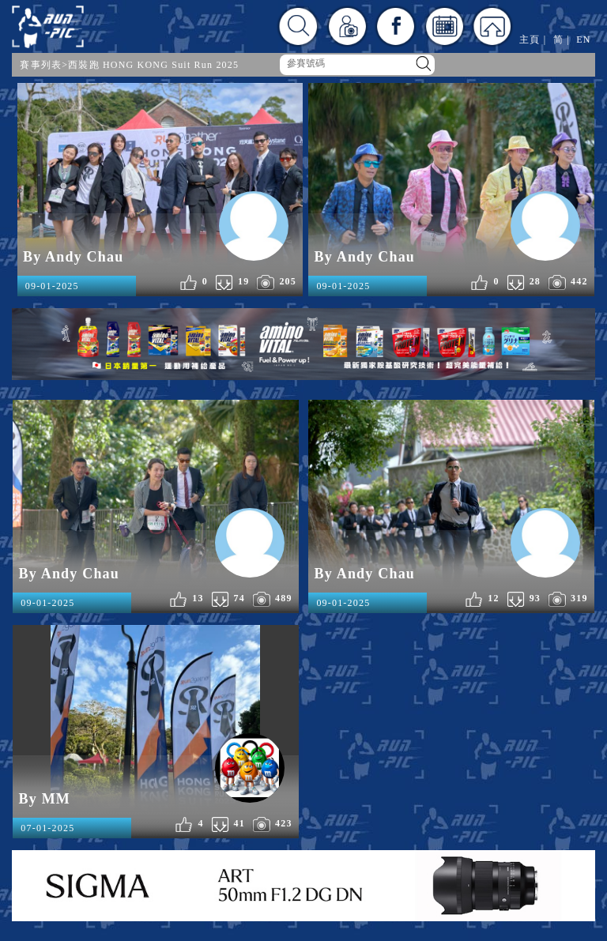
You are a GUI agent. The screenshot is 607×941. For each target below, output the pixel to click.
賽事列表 (41, 64)
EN (583, 39)
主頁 (529, 39)
